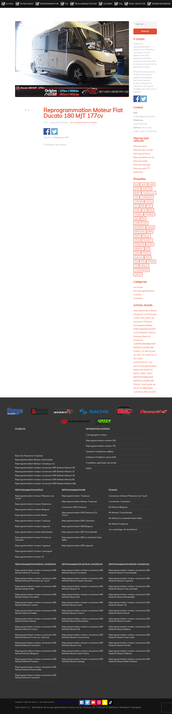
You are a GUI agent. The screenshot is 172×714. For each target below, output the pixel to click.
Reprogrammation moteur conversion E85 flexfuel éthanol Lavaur (129, 620)
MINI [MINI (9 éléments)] (150, 231)
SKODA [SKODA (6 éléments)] (146, 253)
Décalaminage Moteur (86, 4)
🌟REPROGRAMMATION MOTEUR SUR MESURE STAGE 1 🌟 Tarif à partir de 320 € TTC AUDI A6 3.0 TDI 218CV (145, 351)
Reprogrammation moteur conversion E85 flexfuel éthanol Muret (35, 620)
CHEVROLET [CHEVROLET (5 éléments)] (146, 197)
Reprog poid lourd (141, 153)
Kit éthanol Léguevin (118, 523)
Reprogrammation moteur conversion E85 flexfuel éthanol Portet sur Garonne (35, 636)
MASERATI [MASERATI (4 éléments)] (139, 227)
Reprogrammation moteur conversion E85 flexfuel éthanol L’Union (35, 627)
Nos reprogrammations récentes (83, 122)
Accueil (10, 4)
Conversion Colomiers (119, 501)
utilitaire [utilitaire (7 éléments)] (144, 266)
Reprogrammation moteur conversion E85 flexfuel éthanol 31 (82, 587)
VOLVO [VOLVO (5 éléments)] (138, 274)
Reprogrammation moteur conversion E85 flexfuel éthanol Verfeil (129, 644)
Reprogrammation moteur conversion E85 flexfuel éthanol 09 (82, 627)
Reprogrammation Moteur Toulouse (79, 501)
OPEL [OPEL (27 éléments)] (137, 240)
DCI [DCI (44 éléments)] (136, 206)
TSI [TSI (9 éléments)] (136, 266)
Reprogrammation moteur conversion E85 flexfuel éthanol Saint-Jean (129, 636)
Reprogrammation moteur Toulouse (32, 520)
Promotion (138, 298)
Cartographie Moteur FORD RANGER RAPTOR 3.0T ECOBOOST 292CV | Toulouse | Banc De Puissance (144, 332)
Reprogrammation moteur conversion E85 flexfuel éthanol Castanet (35, 676)
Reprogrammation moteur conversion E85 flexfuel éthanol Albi (35, 587)
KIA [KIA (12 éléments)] (143, 218)
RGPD (89, 468)
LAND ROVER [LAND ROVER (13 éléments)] (141, 223)
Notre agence (27, 4)
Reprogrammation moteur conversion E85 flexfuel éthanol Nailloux (129, 652)
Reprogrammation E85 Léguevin (77, 545)
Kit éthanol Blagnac (118, 507)
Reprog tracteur (140, 161)
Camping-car (58, 137)
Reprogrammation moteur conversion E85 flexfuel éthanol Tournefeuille (129, 571)
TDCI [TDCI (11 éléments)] (148, 257)
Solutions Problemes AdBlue (99, 451)
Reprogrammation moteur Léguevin (32, 526)
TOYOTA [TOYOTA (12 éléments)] (151, 261)
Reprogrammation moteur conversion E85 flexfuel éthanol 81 (82, 595)
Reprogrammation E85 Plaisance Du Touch (79, 513)
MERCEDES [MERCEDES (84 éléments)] (140, 231)
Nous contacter (137, 4)
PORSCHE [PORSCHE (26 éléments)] (139, 244)
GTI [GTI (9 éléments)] (144, 210)
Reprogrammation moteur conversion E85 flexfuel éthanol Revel (129, 611)
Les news (107, 4)
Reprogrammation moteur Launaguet (33, 551)
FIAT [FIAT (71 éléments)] (149, 206)
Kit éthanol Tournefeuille (120, 512)
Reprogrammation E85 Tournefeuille (79, 532)
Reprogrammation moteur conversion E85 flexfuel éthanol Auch (82, 603)
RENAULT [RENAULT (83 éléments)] (139, 248)
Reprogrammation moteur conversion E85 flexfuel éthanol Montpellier (129, 595)
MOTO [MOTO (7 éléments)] (137, 236)
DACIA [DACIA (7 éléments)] (149, 201)
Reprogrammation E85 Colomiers (78, 520)
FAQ (120, 4)
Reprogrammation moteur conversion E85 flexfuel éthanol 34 (129, 603)
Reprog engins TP (141, 168)
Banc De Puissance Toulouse (29, 455)
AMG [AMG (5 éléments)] (151, 184)
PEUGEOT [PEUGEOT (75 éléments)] (147, 240)
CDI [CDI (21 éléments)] (136, 197)
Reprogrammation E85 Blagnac (77, 526)
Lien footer (138, 287)
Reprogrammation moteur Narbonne (33, 504)
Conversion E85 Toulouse (74, 507)
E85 (66, 4)
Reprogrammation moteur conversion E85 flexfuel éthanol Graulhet (35, 595)
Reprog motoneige (141, 164)
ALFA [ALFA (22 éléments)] (143, 184)
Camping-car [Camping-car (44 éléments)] (149, 193)
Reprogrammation (49, 4)
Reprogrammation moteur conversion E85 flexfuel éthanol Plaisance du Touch (35, 579)
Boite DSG (138, 172)
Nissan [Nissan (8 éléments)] (146, 236)
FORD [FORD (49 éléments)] (137, 210)
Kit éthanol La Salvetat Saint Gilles (125, 518)
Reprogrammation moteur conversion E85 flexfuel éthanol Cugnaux (129, 579)
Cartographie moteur (96, 434)
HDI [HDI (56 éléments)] (151, 210)
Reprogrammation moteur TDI (101, 446)
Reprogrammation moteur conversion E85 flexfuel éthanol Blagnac (35, 652)
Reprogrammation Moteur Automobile (34, 459)
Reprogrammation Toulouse (75, 496)
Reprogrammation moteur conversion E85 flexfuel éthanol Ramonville (35, 668)
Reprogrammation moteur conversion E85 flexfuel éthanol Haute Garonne (82, 579)
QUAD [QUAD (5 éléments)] (150, 244)
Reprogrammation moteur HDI (101, 440)
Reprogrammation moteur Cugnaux (32, 545)
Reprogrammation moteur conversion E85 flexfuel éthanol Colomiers (35, 644)
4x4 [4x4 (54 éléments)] (136, 184)
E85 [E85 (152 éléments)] (142, 206)
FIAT (66, 137)
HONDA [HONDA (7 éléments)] (138, 214)
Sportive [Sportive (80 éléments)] (139, 257)
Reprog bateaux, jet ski (143, 157)
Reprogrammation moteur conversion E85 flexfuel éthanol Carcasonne (82, 636)
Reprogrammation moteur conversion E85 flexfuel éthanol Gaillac (35, 611)
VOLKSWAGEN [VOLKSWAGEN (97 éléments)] (141, 270)
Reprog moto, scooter (143, 150)
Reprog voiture (140, 146)
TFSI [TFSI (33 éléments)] (143, 261)
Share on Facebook (46, 131)
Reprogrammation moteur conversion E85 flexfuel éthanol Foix (82, 644)
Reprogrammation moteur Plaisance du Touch (34, 497)
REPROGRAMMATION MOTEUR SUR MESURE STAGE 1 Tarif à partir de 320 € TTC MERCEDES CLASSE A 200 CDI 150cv (145, 384)
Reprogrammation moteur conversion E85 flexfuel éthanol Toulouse (35, 571)
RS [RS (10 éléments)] (147, 248)
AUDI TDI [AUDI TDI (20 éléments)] (147, 188)
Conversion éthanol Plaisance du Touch (128, 496)
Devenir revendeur (161, 4)
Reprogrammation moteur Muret (31, 515)
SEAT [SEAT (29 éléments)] (137, 253)
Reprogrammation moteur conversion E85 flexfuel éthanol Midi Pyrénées (129, 660)
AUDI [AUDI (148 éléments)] (137, 188)
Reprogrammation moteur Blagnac (32, 509)
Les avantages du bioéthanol (123, 529)
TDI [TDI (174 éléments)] (136, 261)
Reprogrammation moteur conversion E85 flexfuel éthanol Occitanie (82, 571)
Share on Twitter (54, 131)
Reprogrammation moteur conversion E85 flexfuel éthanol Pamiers (35, 660)
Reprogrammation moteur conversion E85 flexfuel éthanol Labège (82, 660)
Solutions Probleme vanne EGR (101, 457)
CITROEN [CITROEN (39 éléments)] (139, 201)
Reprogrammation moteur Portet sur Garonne (33, 538)
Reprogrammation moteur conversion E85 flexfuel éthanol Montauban (82, 620)
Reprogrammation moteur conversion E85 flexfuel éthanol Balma (129, 627)
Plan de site (73, 702)
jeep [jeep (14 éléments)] (137, 218)
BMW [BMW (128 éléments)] (137, 193)
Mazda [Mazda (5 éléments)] (150, 227)
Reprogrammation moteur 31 (29, 556)
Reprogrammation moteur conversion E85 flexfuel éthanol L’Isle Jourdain (129, 587)
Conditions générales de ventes (101, 462)
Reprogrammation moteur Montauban (34, 532)
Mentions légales (61, 702)
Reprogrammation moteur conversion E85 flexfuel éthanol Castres (35, 603)
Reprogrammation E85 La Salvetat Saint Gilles (81, 538)
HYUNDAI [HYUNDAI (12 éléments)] (149, 214)
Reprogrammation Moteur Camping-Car (35, 463)
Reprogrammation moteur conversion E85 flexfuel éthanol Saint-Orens (82, 652)
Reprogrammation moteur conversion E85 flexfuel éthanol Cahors (82, 611)
